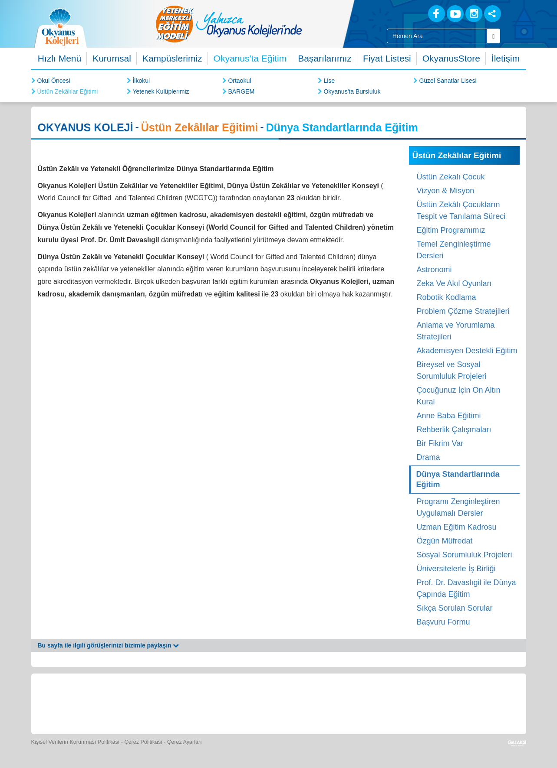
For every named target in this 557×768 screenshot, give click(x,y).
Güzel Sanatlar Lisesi (447, 80)
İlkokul (141, 80)
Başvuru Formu (443, 622)
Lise (329, 80)
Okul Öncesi (53, 80)
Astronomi (434, 269)
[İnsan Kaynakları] (401, 703)
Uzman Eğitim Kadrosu (457, 527)
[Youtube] (455, 13)
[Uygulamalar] (480, 703)
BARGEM (241, 91)
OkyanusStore (451, 58)
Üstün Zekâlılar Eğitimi (67, 91)
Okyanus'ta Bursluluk (351, 91)
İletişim (505, 58)
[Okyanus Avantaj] (440, 703)
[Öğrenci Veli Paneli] (123, 703)
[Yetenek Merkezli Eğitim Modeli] (263, 24)
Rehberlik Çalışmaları (454, 429)
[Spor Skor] (242, 703)
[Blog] (406, 13)
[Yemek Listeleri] (203, 703)
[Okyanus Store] (163, 703)
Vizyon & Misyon (446, 190)
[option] (263, 24)
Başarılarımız (325, 58)
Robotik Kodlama (446, 297)
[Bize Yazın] (83, 703)
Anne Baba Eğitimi (449, 415)
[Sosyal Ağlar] (492, 13)
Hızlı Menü (59, 58)
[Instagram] (473, 13)
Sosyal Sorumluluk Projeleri (464, 554)
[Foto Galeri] (282, 703)
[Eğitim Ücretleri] (362, 703)
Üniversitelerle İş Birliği (456, 568)
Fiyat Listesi (387, 58)
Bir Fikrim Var (440, 443)
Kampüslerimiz (172, 58)
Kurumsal (111, 58)
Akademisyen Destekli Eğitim (467, 350)
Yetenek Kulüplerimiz (160, 91)
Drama (428, 457)
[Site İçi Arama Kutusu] (437, 36)
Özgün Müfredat (445, 541)
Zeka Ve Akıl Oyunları (454, 283)
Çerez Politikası (143, 742)
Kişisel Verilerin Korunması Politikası (75, 742)
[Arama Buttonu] (493, 36)
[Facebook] (436, 13)
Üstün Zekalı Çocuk (451, 176)
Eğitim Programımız (451, 230)
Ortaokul (239, 80)
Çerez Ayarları (184, 742)
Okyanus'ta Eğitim (250, 58)
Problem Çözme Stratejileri (463, 311)
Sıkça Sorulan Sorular (455, 608)
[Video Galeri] (322, 703)
